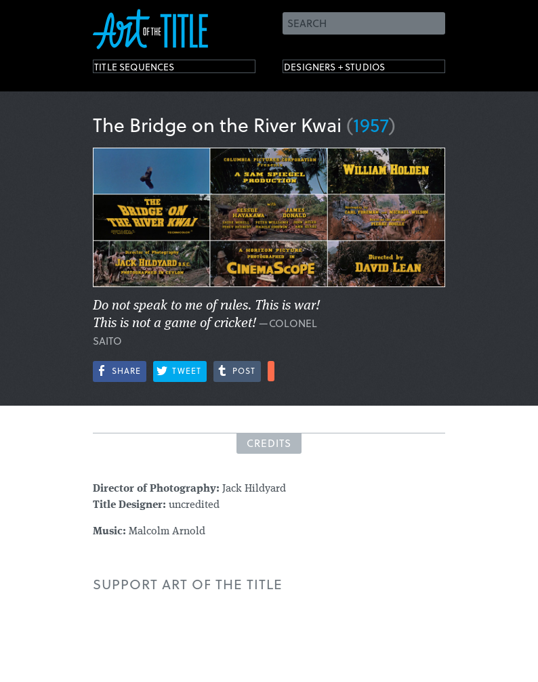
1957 (371, 124)
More (271, 371)
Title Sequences (149, 69)
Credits (269, 442)
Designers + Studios (354, 69)
